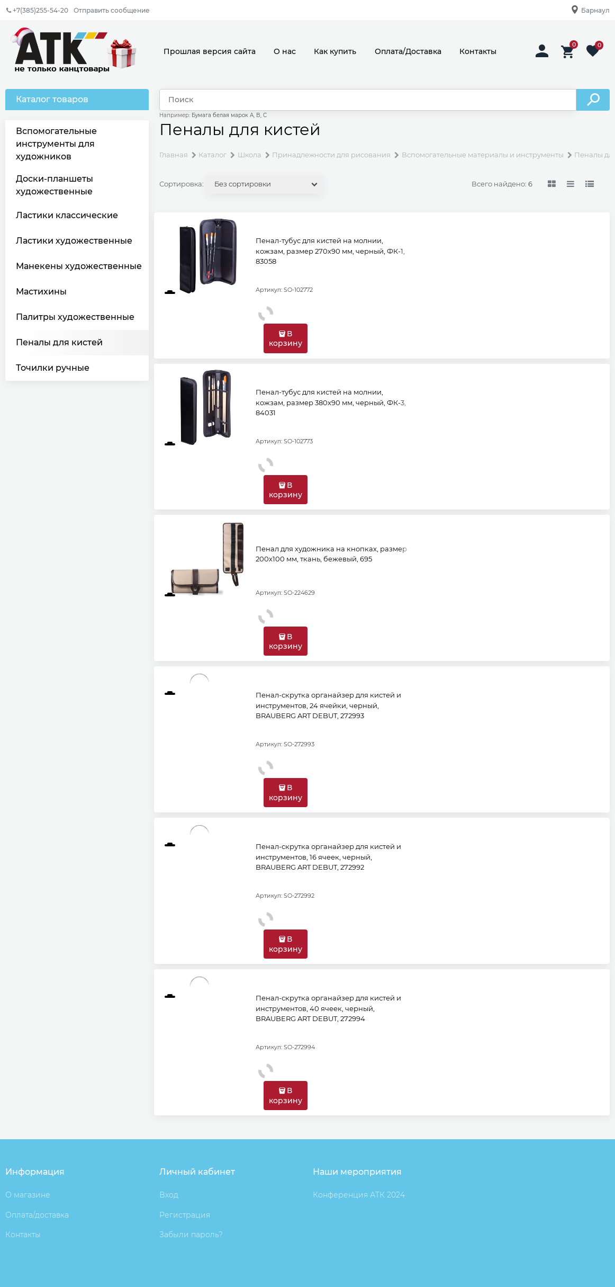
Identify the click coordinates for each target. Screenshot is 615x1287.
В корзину (285, 338)
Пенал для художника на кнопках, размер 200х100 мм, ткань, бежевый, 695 (331, 554)
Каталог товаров (52, 99)
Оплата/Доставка (408, 51)
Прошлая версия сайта (210, 51)
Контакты (477, 51)
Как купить (335, 51)
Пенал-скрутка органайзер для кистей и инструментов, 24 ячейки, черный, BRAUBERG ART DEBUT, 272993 (328, 705)
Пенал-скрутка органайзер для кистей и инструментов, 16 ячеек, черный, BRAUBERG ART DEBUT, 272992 (328, 856)
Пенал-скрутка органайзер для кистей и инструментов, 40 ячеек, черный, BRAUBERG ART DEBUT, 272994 (328, 1008)
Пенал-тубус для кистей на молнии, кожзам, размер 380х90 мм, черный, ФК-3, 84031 (331, 402)
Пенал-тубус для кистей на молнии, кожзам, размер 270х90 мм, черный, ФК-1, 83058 (330, 250)
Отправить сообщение (112, 10)
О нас (285, 51)
